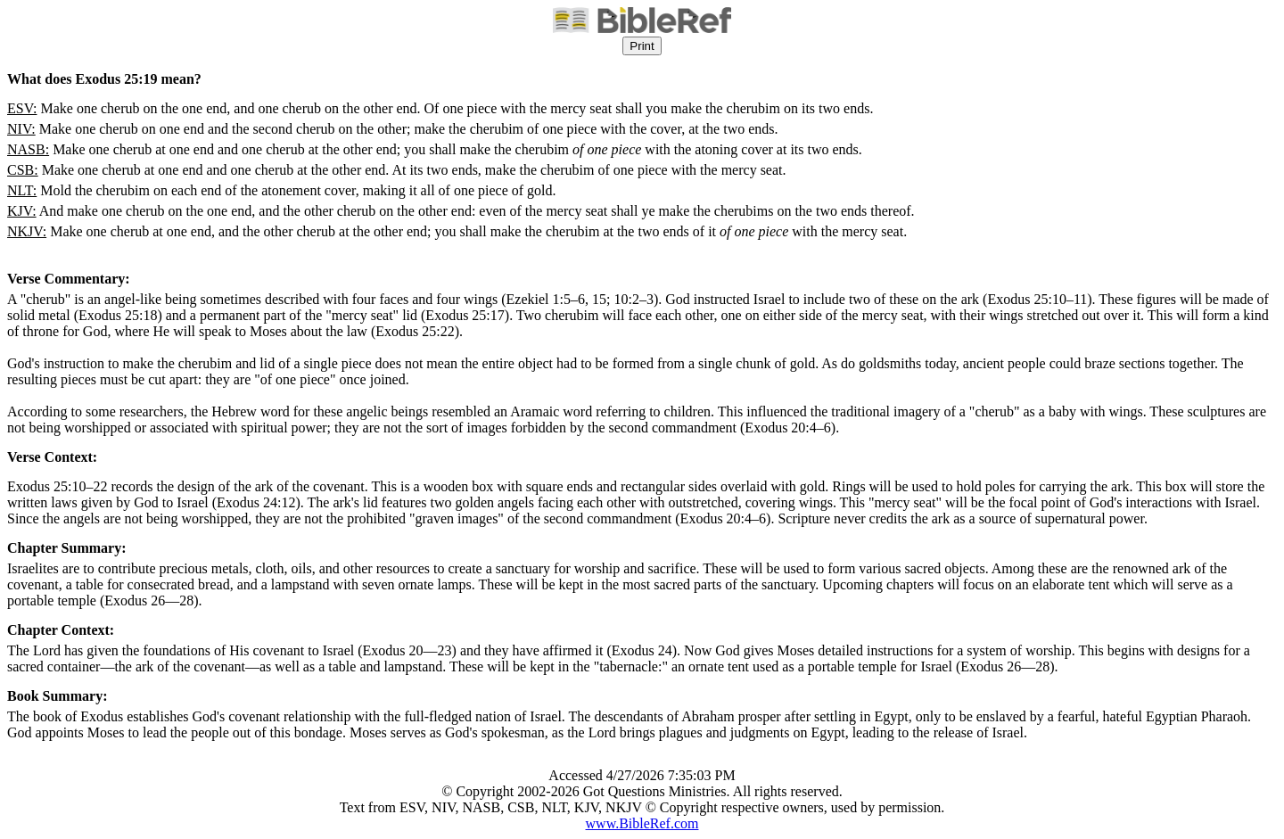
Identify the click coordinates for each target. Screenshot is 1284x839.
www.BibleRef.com (642, 823)
